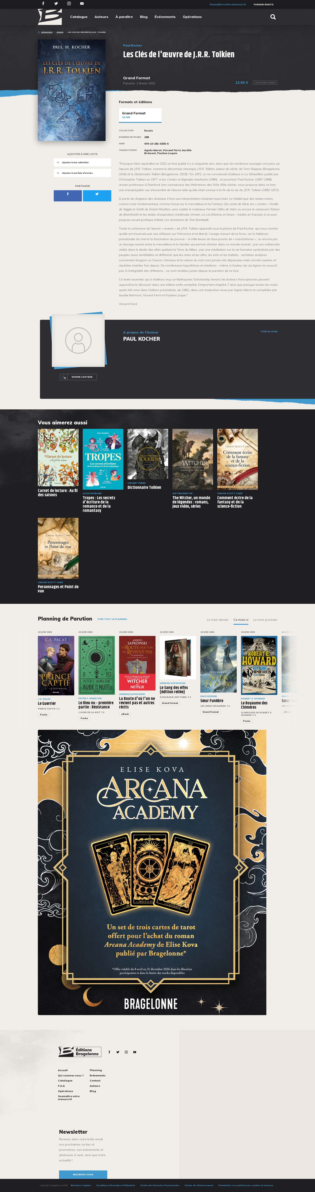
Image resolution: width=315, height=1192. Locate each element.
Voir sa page (269, 331)
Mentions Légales (81, 1185)
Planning (96, 1070)
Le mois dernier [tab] (217, 620)
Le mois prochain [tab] (265, 620)
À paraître (124, 17)
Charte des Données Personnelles (159, 1185)
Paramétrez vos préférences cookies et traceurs (245, 1185)
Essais (60, 32)
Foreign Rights (264, 4)
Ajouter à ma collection (71, 162)
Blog (143, 17)
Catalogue (79, 17)
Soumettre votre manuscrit (228, 4)
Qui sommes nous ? (71, 1075)
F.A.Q (61, 1085)
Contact (95, 1080)
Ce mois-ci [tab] (241, 620)
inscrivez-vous (83, 1174)
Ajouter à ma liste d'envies (73, 173)
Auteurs (101, 17)
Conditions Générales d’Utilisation (115, 1185)
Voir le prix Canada (265, 83)
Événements (165, 17)
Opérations (192, 17)
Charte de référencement (198, 1185)
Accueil (63, 1070)
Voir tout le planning (112, 619)
